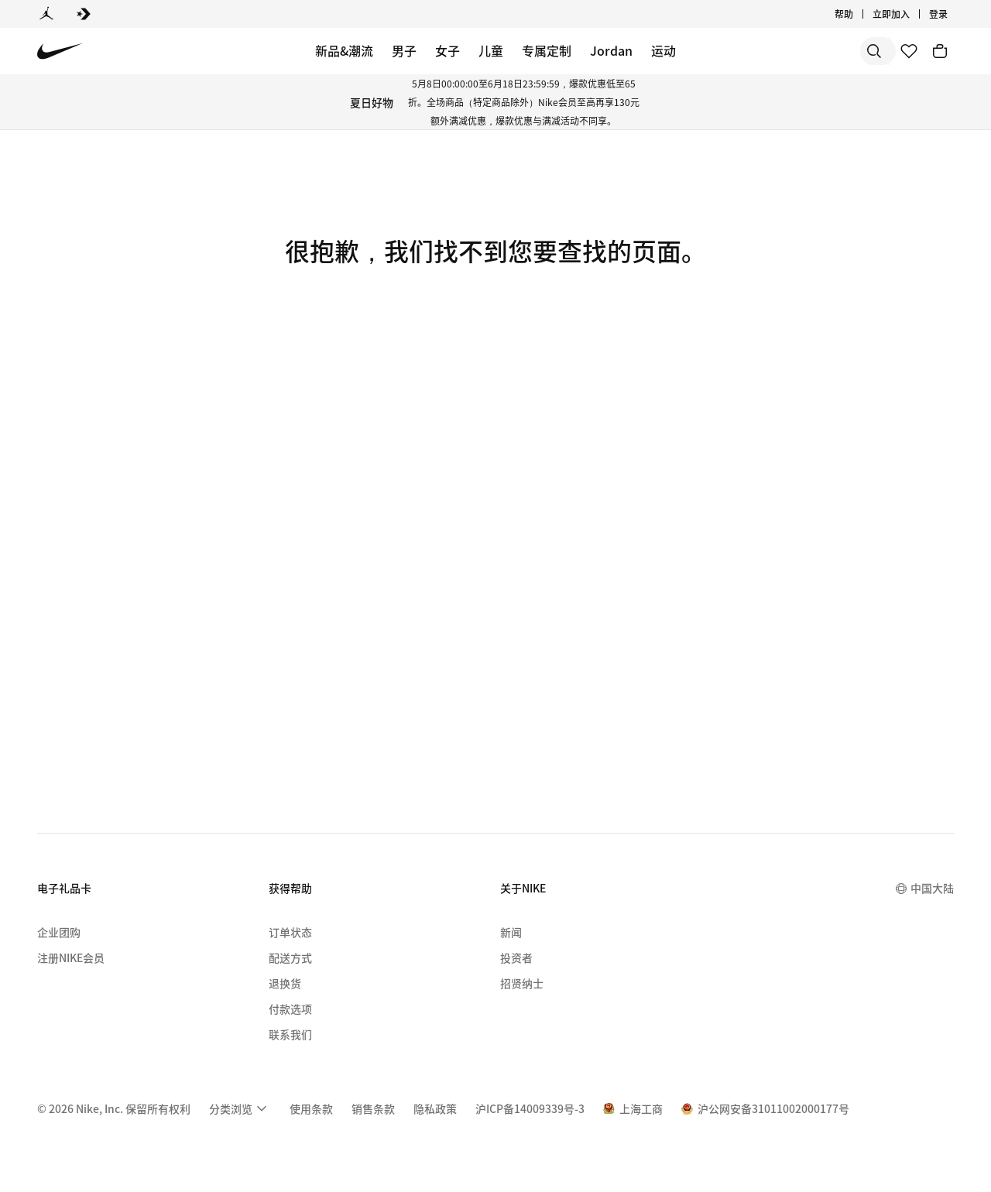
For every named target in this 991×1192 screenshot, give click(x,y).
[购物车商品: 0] (940, 51)
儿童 (490, 50)
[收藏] (909, 51)
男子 (404, 50)
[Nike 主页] (60, 51)
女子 (447, 50)
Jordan (611, 50)
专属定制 (546, 50)
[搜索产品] (828, 51)
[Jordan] (46, 14)
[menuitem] (240, 1108)
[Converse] (83, 14)
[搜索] (766, 51)
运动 (663, 50)
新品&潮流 (344, 50)
